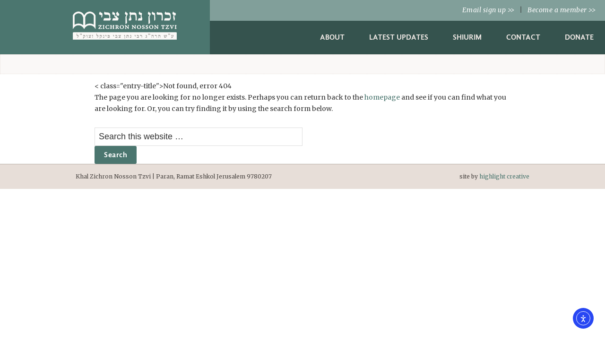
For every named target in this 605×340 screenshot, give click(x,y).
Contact (523, 37)
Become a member (561, 10)
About (332, 37)
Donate (579, 37)
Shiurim (467, 37)
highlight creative (504, 176)
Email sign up (488, 10)
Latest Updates (398, 37)
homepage (382, 97)
